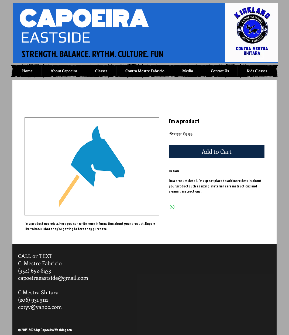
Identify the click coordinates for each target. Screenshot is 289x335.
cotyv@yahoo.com (40, 306)
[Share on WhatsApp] (172, 207)
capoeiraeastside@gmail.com (53, 277)
